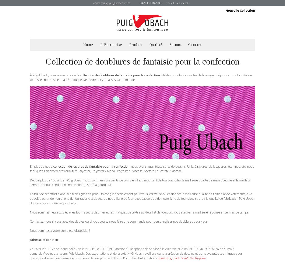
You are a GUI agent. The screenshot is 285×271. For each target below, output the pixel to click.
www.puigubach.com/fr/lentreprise (182, 258)
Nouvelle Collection (240, 10)
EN (168, 3)
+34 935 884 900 (150, 3)
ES (174, 3)
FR (180, 3)
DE (187, 3)
